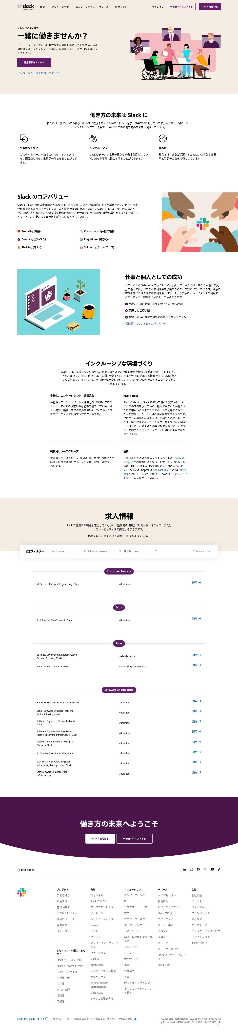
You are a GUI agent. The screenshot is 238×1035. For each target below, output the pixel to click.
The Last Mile (161, 470)
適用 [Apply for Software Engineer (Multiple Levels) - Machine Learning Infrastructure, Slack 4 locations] (194, 731)
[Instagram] (191, 870)
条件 (69, 1018)
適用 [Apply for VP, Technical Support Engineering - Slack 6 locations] (194, 582)
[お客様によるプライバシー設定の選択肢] (112, 1018)
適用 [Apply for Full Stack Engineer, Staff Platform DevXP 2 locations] (194, 701)
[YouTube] (212, 870)
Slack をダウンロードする (32, 1018)
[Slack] (25, 6)
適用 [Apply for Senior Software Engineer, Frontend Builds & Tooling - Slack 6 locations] (194, 711)
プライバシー (57, 1018)
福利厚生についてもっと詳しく (143, 323)
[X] (205, 870)
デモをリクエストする (181, 6)
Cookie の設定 (81, 1018)
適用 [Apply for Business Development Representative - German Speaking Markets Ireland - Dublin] (194, 655)
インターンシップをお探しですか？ (38, 73)
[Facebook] (198, 870)
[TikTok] (219, 870)
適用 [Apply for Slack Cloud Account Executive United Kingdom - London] (194, 665)
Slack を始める (209, 6)
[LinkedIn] (184, 870)
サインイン (158, 6)
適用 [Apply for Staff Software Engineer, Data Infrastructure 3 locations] (194, 772)
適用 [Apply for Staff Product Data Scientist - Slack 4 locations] (194, 619)
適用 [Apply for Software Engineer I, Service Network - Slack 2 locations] (194, 721)
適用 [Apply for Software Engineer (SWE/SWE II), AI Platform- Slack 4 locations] (194, 742)
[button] (69, 551)
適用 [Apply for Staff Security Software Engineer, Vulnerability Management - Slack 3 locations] (194, 762)
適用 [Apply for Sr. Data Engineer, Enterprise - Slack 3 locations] (194, 752)
